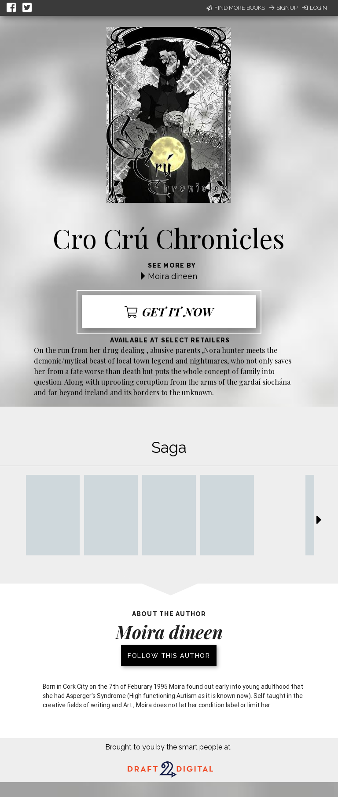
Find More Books (235, 7)
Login (314, 7)
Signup (283, 7)
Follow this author (169, 655)
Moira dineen (172, 276)
